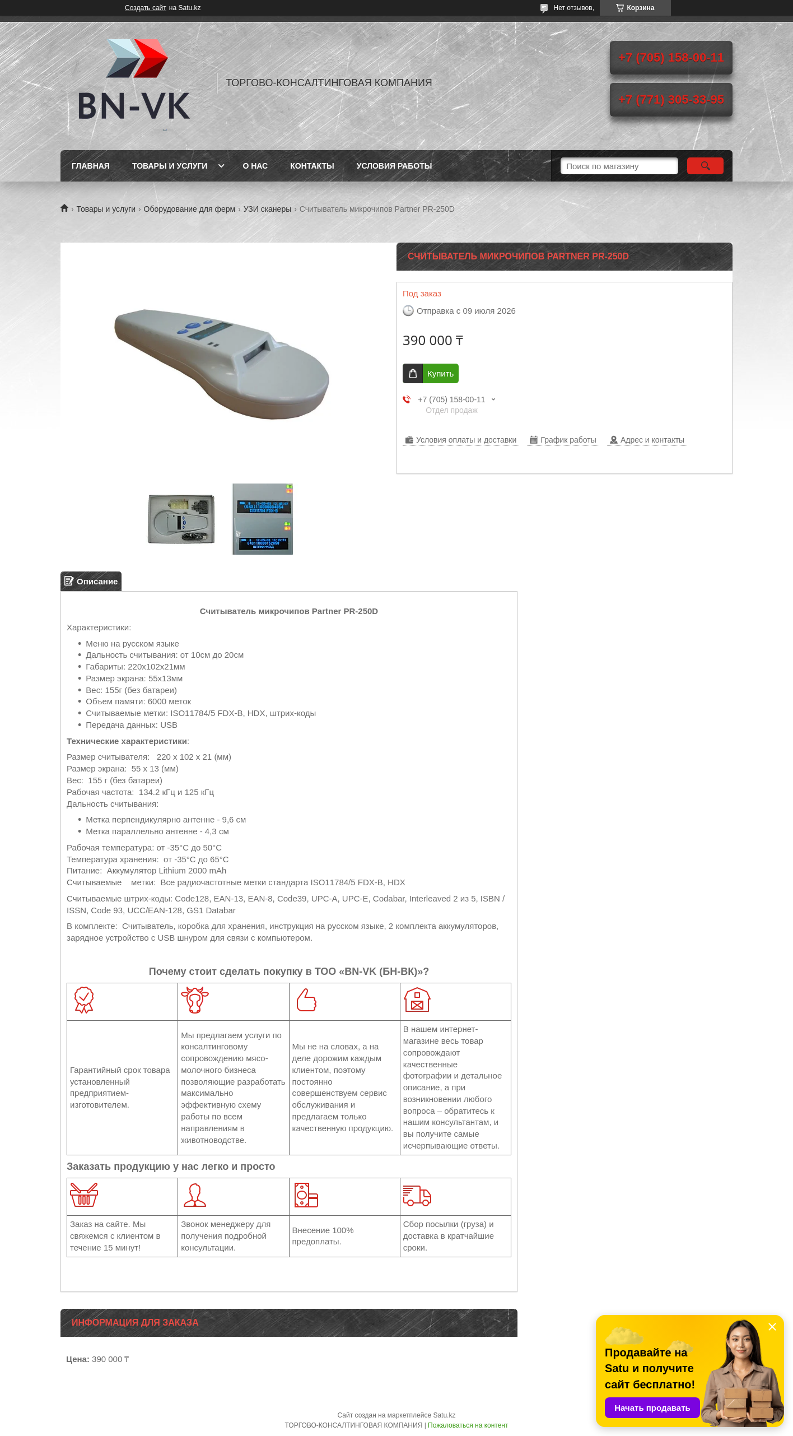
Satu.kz (444, 1415)
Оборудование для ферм (190, 209)
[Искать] (705, 165)
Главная (91, 165)
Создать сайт (145, 8)
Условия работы (394, 165)
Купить (440, 373)
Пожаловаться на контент (468, 1425)
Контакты (312, 165)
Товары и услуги (170, 165)
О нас (255, 165)
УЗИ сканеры (268, 209)
